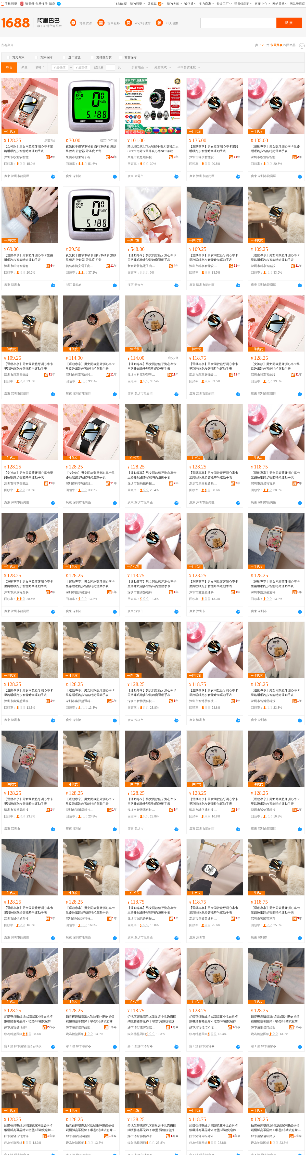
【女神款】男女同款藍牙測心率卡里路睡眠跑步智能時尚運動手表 (28, 149)
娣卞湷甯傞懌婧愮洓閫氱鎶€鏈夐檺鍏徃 (80, 1027)
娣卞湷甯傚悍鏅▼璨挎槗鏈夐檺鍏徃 (18, 1027)
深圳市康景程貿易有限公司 (203, 483)
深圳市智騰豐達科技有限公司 (203, 918)
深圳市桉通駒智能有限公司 (18, 157)
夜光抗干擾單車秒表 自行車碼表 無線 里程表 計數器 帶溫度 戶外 (91, 149)
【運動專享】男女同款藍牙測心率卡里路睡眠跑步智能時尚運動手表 (152, 257)
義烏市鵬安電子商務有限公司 (80, 266)
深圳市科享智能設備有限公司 (203, 157)
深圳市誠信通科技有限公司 (203, 810)
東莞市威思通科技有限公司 (142, 157)
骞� (51, 1027)
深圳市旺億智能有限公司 (18, 266)
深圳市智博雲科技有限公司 (142, 701)
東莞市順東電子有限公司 (80, 157)
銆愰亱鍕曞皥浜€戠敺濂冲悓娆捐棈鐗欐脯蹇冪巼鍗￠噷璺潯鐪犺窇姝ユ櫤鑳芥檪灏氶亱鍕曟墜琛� (29, 1019)
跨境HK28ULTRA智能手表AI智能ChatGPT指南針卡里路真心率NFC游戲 (153, 149)
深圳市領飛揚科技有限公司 (142, 483)
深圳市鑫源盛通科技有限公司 (80, 592)
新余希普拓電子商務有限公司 (142, 266)
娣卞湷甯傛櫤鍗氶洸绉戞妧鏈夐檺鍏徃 (142, 1136)
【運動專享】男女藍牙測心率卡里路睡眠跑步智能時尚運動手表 (213, 149)
